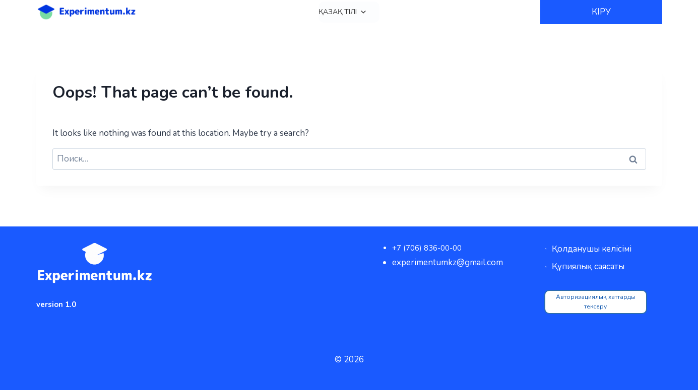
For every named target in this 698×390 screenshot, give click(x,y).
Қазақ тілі (343, 12)
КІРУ (601, 12)
